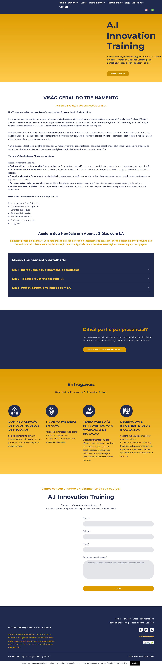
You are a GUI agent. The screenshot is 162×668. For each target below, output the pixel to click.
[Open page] (146, 10)
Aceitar (135, 663)
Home (62, 2)
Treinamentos (96, 2)
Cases (84, 2)
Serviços (127, 618)
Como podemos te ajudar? (95, 557)
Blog (127, 2)
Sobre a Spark (137, 622)
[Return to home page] (22, 6)
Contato (63, 6)
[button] (118, 73)
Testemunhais (115, 2)
